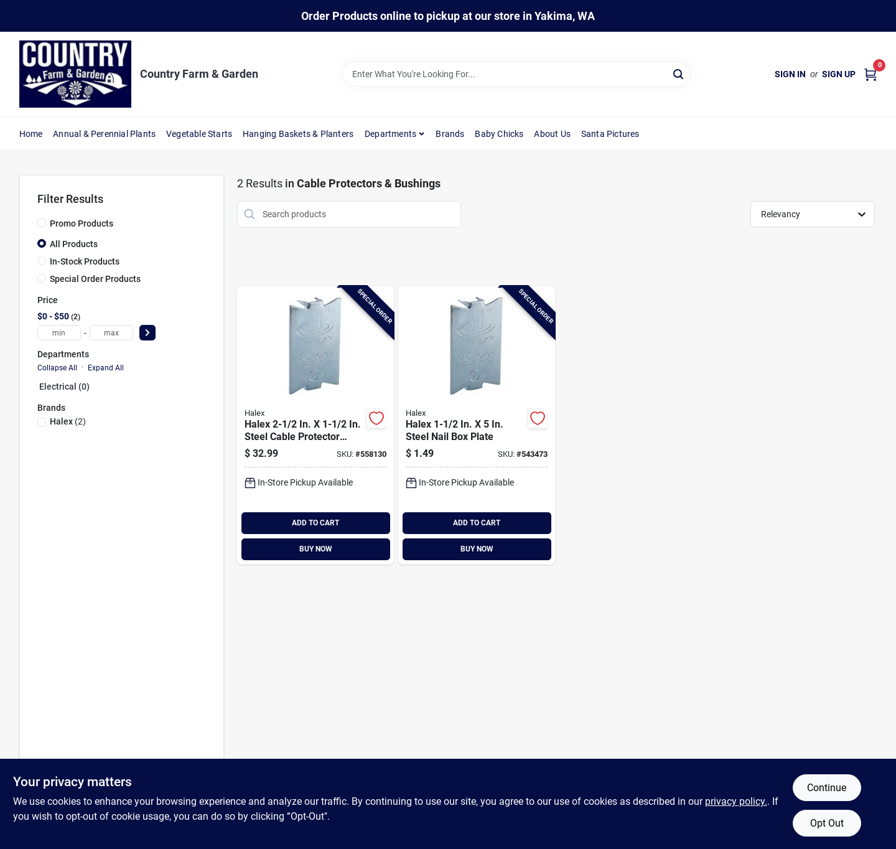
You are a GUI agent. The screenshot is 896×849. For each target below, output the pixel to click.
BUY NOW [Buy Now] (315, 549)
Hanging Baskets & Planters (298, 134)
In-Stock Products (84, 261)
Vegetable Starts (199, 134)
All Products (74, 244)
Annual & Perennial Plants (104, 134)
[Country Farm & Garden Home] (75, 74)
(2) (68, 421)
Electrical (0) (64, 387)
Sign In (790, 74)
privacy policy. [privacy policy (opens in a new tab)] (736, 801)
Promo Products (81, 223)
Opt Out (827, 823)
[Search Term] (516, 74)
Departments (390, 134)
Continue (826, 788)
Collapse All (57, 368)
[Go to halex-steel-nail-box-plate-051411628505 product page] (476, 425)
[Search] (679, 73)
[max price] (111, 332)
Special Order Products (95, 279)
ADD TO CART (315, 522)
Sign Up (839, 74)
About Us (552, 134)
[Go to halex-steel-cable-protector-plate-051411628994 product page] (315, 425)
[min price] (59, 332)
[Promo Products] (41, 222)
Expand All (106, 368)
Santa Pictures (610, 134)
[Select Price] (147, 332)
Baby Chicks (499, 134)
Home (31, 134)
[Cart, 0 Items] (870, 74)
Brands (450, 134)
